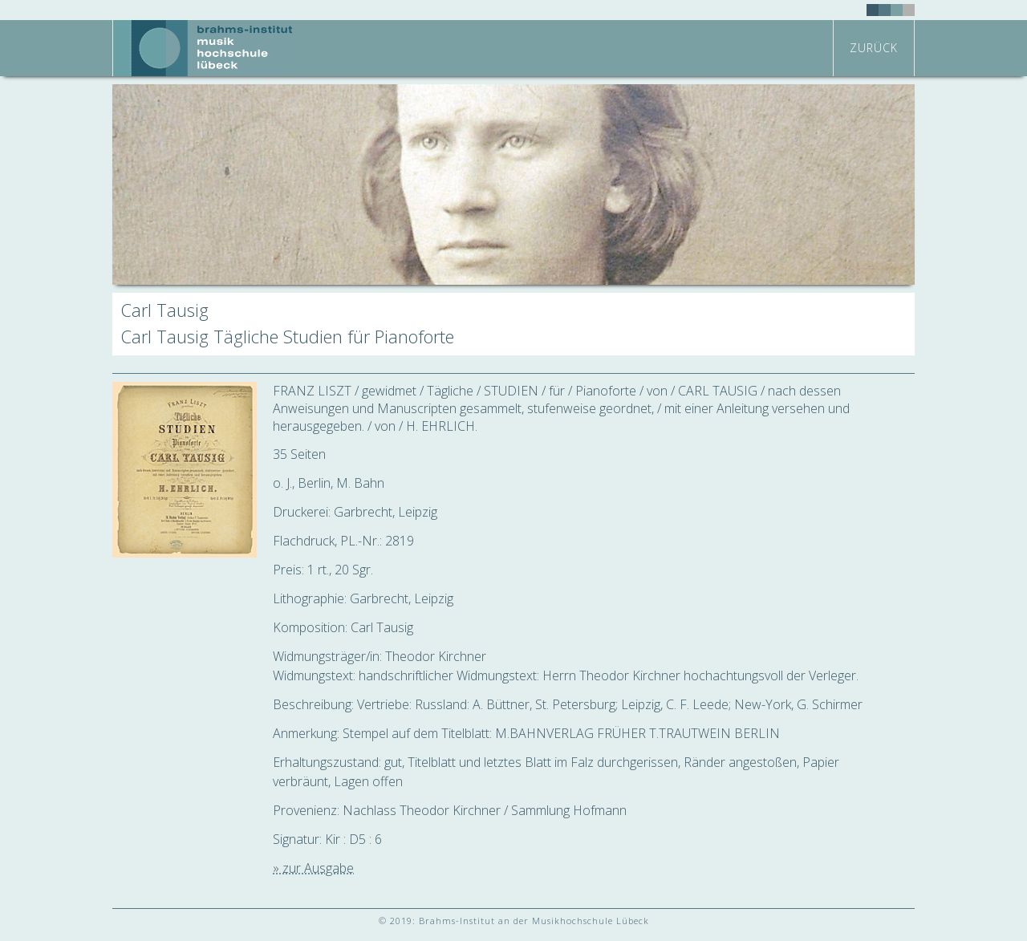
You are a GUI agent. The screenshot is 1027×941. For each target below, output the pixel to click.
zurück (874, 47)
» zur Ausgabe (313, 868)
